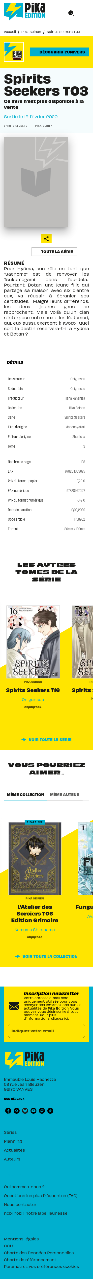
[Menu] (77, 13)
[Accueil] (25, 12)
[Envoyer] (79, 1031)
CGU (8, 1245)
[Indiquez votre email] (40, 1031)
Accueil (10, 31)
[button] (59, 52)
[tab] (15, 362)
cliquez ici (59, 1018)
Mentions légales (21, 1238)
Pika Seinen (31, 31)
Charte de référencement (30, 1259)
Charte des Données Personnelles (39, 1252)
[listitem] (8, 1111)
